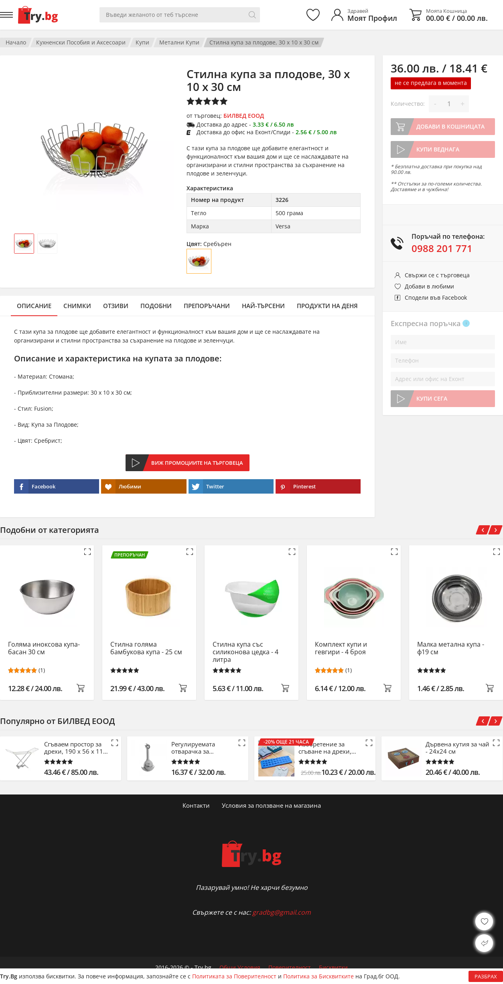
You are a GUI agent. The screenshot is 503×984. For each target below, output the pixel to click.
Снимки (77, 306)
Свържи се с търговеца (437, 275)
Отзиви (115, 306)
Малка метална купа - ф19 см (450, 648)
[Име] (443, 342)
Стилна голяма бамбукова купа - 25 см (146, 648)
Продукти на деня (327, 306)
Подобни (156, 306)
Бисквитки (333, 967)
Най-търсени (263, 306)
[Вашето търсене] (179, 14)
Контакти (196, 805)
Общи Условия (239, 967)
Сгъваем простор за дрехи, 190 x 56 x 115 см (75, 747)
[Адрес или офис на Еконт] (443, 379)
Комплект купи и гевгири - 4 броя (341, 648)
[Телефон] (443, 360)
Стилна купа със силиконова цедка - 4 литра (245, 652)
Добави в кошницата (450, 126)
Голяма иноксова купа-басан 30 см (44, 648)
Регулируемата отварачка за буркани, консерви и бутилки (202, 747)
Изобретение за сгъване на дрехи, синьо (324, 747)
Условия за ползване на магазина (271, 805)
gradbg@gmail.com (281, 912)
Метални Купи (179, 42)
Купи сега (431, 398)
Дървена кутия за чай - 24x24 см (457, 747)
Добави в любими (429, 286)
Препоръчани (207, 306)
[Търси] (252, 14)
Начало (16, 42)
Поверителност (289, 967)
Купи (142, 42)
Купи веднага (437, 149)
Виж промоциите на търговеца (197, 462)
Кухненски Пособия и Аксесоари (81, 42)
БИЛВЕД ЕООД (243, 115)
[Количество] (449, 103)
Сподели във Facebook (436, 297)
